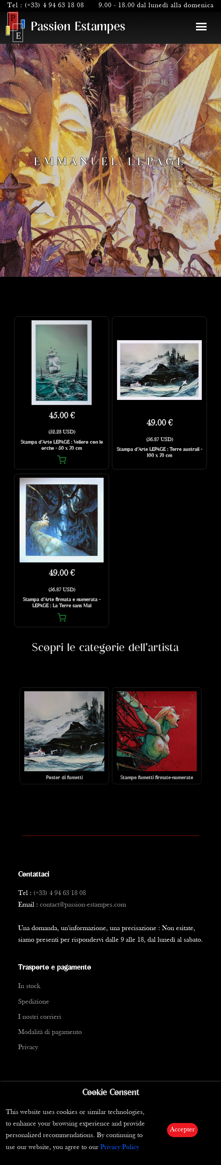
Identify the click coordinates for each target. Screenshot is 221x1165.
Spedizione (33, 1002)
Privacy (28, 1047)
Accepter (182, 1129)
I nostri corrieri (39, 1017)
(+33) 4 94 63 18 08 (54, 5)
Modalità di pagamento (50, 1032)
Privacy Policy (119, 1147)
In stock (29, 986)
